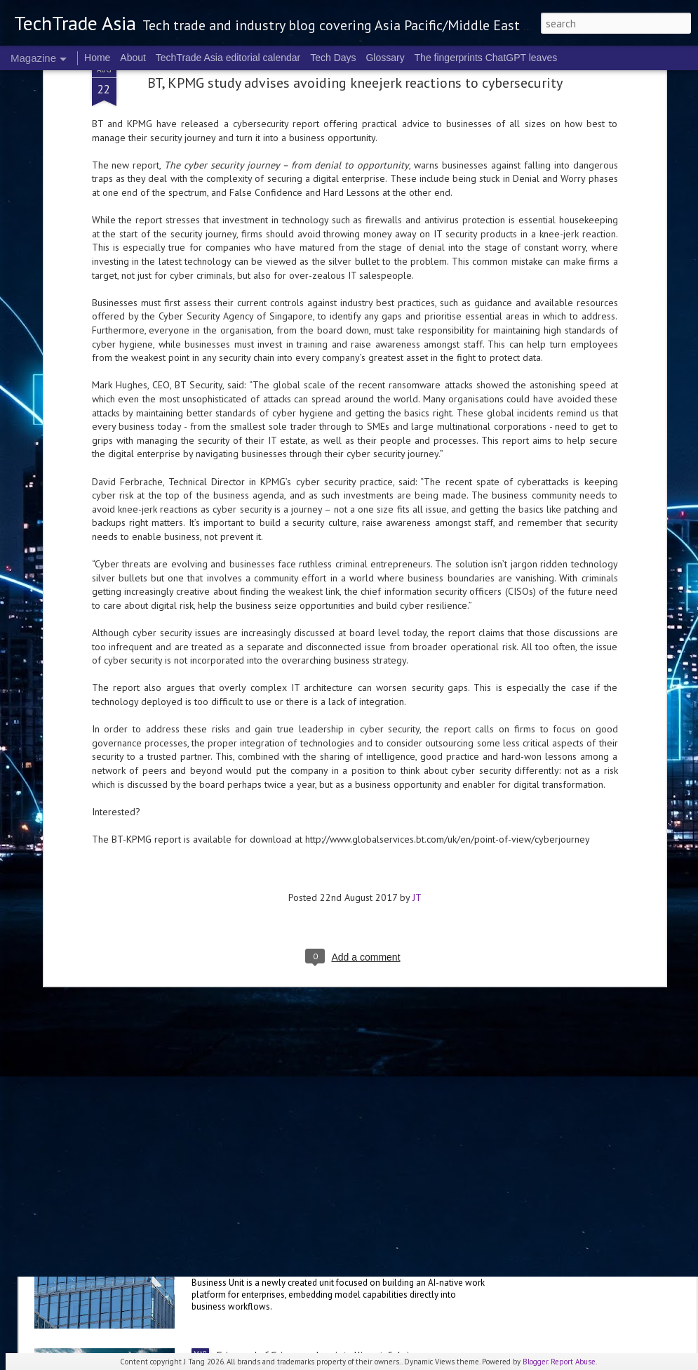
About (133, 57)
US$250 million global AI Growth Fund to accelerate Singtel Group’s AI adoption (248, 647)
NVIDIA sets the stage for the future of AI (316, 915)
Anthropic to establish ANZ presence (144, 1075)
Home (97, 57)
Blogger (535, 1361)
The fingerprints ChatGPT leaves (486, 57)
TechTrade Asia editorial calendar (228, 57)
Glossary (384, 57)
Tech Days (333, 57)
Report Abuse (573, 1361)
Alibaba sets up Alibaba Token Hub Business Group (333, 1195)
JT (417, 535)
